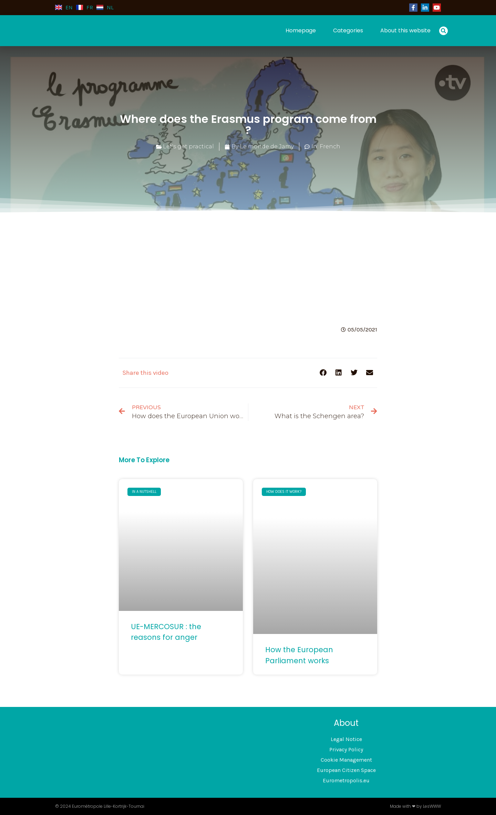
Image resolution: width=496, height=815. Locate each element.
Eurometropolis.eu (346, 780)
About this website (405, 30)
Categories (348, 30)
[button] (443, 31)
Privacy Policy (346, 749)
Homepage (301, 30)
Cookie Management (346, 759)
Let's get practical (188, 146)
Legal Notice (346, 739)
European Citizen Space (346, 770)
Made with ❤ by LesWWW (415, 806)
